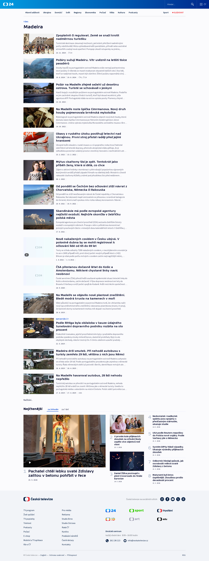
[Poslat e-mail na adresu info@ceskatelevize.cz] (135, 540)
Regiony (77, 12)
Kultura (121, 12)
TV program (28, 510)
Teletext (27, 523)
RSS (184, 555)
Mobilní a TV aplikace (33, 540)
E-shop (26, 536)
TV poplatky (29, 518)
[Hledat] (192, 4)
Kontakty (66, 544)
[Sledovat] (178, 12)
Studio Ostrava (68, 523)
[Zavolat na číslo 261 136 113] (113, 540)
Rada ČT (65, 527)
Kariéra (65, 531)
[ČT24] (8, 4)
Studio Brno (67, 518)
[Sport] (165, 12)
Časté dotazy (68, 540)
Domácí (58, 12)
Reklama (66, 514)
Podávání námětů (70, 536)
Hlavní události (32, 12)
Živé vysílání (28, 514)
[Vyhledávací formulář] (181, 4)
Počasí (103, 12)
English (43, 555)
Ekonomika (90, 12)
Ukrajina (47, 12)
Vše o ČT (27, 544)
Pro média (66, 510)
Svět (68, 12)
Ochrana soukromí (56, 555)
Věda (112, 12)
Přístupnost (72, 555)
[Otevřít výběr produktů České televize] (203, 4)
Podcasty (133, 12)
